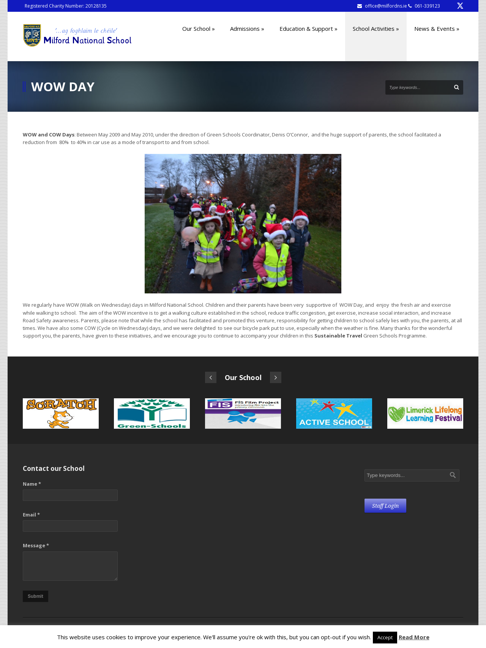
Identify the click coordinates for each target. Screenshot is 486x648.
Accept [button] (385, 637)
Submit (35, 596)
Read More (414, 637)
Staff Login (385, 506)
